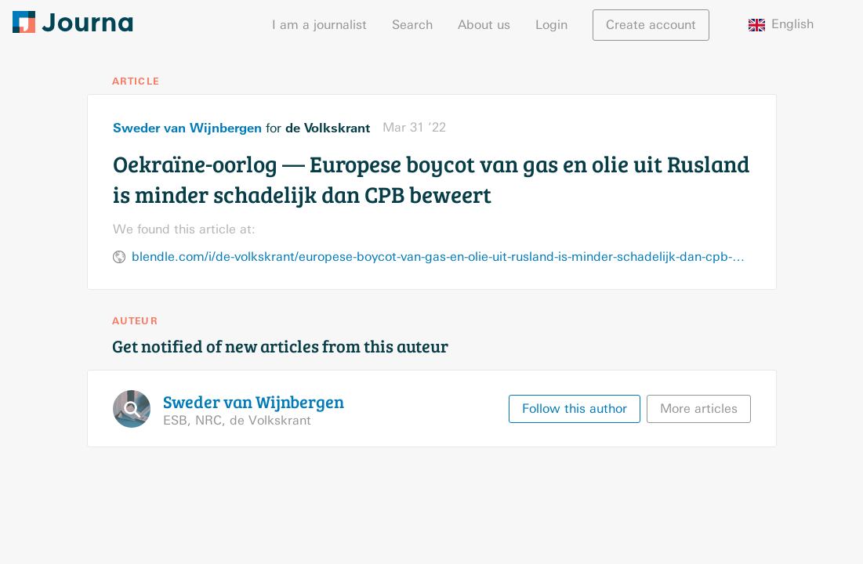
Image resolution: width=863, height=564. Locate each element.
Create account (651, 24)
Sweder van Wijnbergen (187, 128)
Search (412, 24)
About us (484, 24)
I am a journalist (319, 24)
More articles (699, 408)
